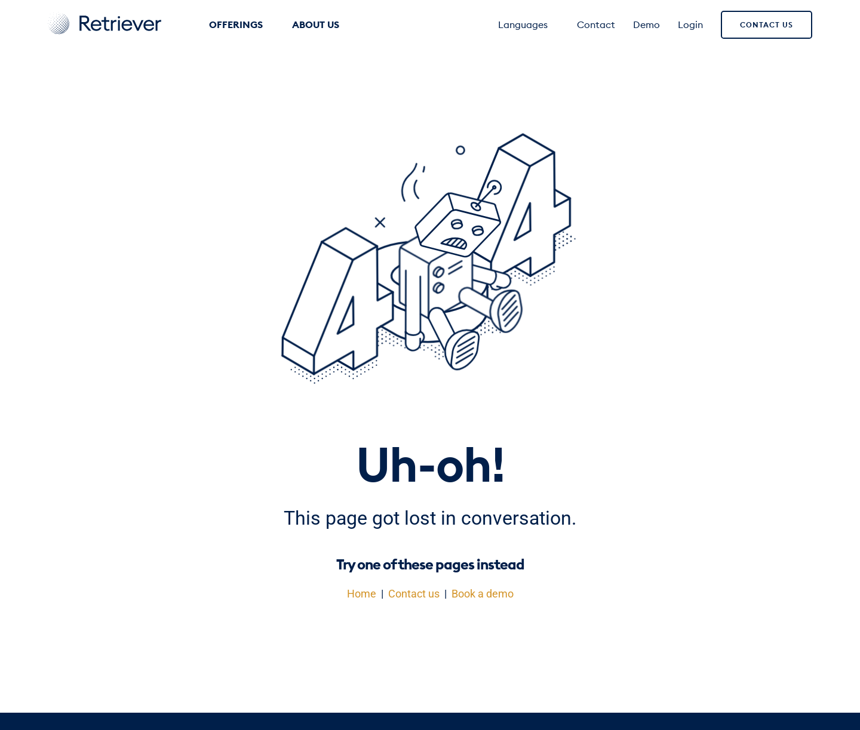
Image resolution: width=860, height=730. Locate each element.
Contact (596, 24)
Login (690, 24)
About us (321, 24)
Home (361, 593)
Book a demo (483, 593)
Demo (646, 24)
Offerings (241, 24)
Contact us (766, 24)
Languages (528, 24)
